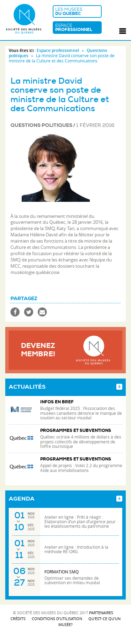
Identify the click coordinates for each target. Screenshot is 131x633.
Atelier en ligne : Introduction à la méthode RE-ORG (76, 549)
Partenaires (101, 612)
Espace (77, 27)
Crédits (18, 618)
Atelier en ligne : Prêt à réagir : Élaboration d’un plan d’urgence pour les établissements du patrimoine (80, 521)
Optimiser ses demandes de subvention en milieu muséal (72, 580)
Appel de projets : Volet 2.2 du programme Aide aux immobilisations (81, 468)
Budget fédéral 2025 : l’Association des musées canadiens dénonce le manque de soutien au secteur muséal (81, 413)
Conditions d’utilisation (57, 618)
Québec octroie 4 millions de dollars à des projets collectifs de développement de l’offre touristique (80, 441)
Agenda (22, 499)
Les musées (77, 11)
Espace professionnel (58, 50)
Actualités (27, 387)
